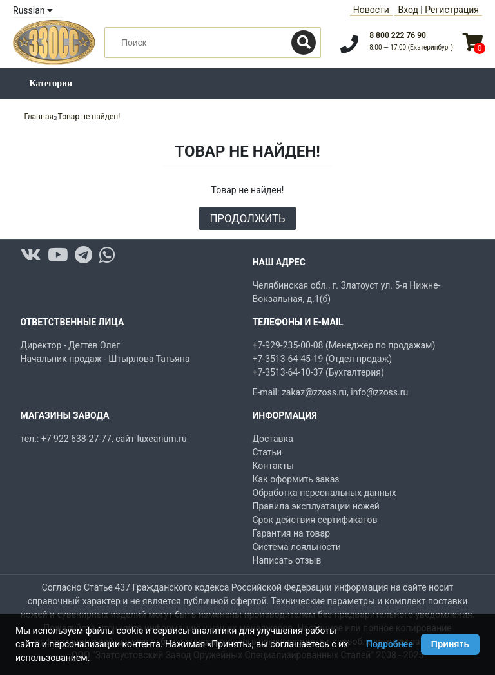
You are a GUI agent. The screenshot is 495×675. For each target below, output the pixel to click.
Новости (371, 10)
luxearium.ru (161, 438)
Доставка (273, 438)
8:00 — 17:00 (411, 47)
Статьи (267, 452)
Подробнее (389, 644)
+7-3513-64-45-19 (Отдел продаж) (323, 359)
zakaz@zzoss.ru (314, 392)
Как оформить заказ (296, 479)
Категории (51, 83)
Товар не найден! (89, 116)
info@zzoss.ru (379, 392)
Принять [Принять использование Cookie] (450, 644)
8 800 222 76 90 (397, 35)
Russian (33, 10)
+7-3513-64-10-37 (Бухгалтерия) (318, 372)
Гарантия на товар (292, 533)
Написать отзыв (287, 560)
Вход (408, 10)
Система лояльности (297, 547)
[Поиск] (303, 42)
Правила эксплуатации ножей (316, 506)
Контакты (273, 466)
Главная (38, 116)
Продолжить (247, 218)
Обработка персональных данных (324, 493)
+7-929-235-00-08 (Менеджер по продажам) (344, 345)
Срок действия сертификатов (315, 520)
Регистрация (452, 10)
